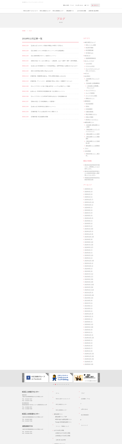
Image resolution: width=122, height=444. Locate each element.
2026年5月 (88, 189)
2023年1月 (88, 258)
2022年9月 (88, 268)
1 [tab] (53, 384)
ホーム (56, 391)
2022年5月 (89, 279)
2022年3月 (89, 284)
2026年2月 (88, 194)
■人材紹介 (87, 76)
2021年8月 (88, 300)
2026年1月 (88, 197)
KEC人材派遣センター (58, 10)
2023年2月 (89, 255)
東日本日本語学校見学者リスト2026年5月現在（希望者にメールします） (92, 173)
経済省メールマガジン (92, 119)
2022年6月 (89, 276)
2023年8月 (89, 242)
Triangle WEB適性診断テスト (63, 410)
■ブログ (87, 73)
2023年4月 (88, 250)
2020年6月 (89, 324)
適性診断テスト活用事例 (93, 145)
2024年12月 (89, 218)
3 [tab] (57, 384)
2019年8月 (88, 340)
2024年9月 (88, 220)
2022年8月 (88, 271)
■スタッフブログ (89, 61)
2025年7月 (88, 212)
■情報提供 (87, 101)
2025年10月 (89, 204)
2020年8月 (88, 321)
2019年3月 (88, 345)
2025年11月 (89, 202)
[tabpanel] (36, 377)
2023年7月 (89, 244)
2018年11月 (89, 356)
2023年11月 (89, 234)
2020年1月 (88, 332)
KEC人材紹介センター (45, 10)
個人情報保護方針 (85, 399)
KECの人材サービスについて (30, 10)
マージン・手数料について (61, 413)
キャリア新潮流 (90, 93)
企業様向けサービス (60, 428)
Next (99, 377)
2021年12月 (89, 292)
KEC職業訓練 (89, 50)
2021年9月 (89, 297)
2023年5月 (89, 247)
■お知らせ (87, 55)
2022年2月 (89, 287)
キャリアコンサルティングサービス (65, 431)
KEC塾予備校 (89, 47)
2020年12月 (89, 313)
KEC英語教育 (89, 103)
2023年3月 (88, 252)
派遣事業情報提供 (91, 58)
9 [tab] (68, 384)
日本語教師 (88, 151)
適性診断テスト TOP (61, 405)
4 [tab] (59, 384)
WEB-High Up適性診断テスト (63, 407)
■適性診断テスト (89, 122)
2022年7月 (89, 274)
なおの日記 (89, 63)
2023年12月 (89, 231)
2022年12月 (89, 260)
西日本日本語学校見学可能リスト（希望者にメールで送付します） (92, 166)
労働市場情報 (89, 111)
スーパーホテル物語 (91, 95)
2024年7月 (88, 226)
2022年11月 (89, 263)
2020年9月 (88, 319)
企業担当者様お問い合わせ (62, 434)
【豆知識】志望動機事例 (93, 83)
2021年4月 (88, 311)
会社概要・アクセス (69, 5)
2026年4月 (88, 191)
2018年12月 (89, 353)
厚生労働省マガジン (91, 114)
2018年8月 (88, 361)
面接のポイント (90, 98)
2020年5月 (89, 327)
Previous (23, 377)
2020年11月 (89, 316)
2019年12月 (89, 335)
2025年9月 (88, 207)
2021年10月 (89, 295)
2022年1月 (89, 289)
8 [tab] (66, 384)
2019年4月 (88, 343)
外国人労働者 (89, 117)
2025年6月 (88, 215)
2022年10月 (89, 266)
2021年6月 (88, 305)
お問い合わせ (80, 5)
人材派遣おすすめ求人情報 (62, 420)
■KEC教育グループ (90, 42)
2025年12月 (89, 199)
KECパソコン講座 (91, 45)
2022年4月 (89, 282)
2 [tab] (55, 384)
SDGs (87, 106)
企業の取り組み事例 (93, 10)
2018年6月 (89, 364)
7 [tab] (64, 384)
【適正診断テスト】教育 (93, 134)
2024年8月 (88, 223)
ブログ (87, 5)
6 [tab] (62, 384)
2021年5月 (88, 308)
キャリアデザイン (91, 90)
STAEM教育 (89, 109)
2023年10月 (89, 236)
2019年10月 (89, 337)
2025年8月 (88, 210)
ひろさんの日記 (90, 66)
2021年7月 (88, 303)
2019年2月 (88, 348)
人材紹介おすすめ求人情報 (62, 418)
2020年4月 (88, 329)
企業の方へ (96, 5)
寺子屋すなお (89, 53)
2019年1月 (88, 351)
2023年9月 (88, 239)
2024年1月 (89, 228)
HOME (23, 30)
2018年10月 (89, 359)
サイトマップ (84, 402)
